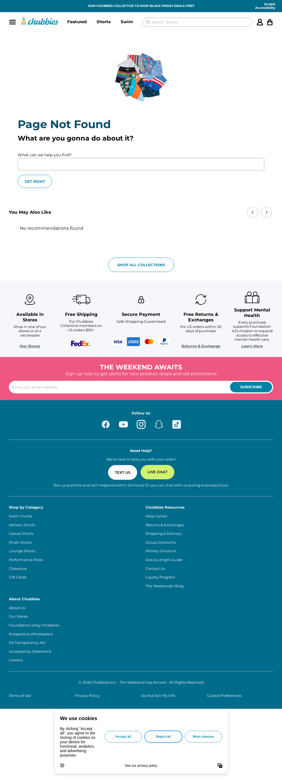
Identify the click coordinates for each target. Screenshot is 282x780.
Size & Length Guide (164, 560)
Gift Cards (17, 577)
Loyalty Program (160, 577)
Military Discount (161, 551)
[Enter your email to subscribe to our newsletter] (141, 387)
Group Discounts (161, 542)
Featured (77, 21)
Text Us (122, 472)
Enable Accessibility (265, 6)
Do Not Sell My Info (158, 696)
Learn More (252, 346)
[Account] (260, 22)
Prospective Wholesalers (31, 634)
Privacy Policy (87, 696)
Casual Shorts (21, 534)
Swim (127, 21)
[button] (77, 22)
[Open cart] (270, 22)
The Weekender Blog (164, 586)
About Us (17, 608)
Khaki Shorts (20, 542)
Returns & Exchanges (165, 525)
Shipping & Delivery (164, 534)
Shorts (104, 21)
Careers (15, 660)
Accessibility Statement (30, 651)
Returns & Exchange (201, 346)
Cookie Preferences (224, 696)
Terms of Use (20, 696)
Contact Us (155, 569)
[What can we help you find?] (141, 164)
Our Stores (30, 346)
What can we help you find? (45, 155)
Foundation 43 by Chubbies (34, 625)
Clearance (18, 569)
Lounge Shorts (22, 551)
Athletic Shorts (22, 525)
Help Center (156, 516)
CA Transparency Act (27, 643)
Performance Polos (26, 560)
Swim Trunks (20, 516)
